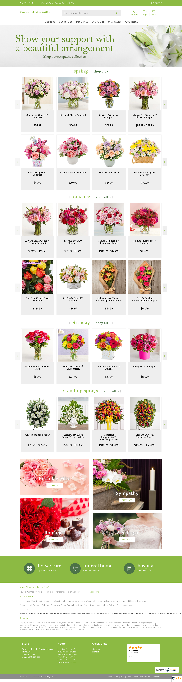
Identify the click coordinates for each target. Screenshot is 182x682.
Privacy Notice (126, 677)
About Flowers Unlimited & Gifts (35, 587)
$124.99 (37, 308)
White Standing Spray (37, 435)
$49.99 (37, 182)
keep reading (93, 592)
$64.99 (109, 308)
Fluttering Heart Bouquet (37, 173)
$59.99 (73, 182)
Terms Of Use (113, 677)
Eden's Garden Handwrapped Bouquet (145, 299)
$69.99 (109, 125)
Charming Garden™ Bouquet (37, 116)
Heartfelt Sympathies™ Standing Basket (109, 437)
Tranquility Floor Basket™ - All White (73, 436)
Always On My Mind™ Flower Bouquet (144, 116)
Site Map (156, 677)
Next (165, 104)
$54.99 (109, 182)
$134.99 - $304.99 (144, 445)
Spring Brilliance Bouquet (109, 116)
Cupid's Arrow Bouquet (73, 172)
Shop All (100, 71)
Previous (17, 104)
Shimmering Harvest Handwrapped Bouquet (109, 299)
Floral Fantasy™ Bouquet (73, 241)
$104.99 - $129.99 (109, 251)
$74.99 (73, 376)
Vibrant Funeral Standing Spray (145, 436)
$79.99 (145, 182)
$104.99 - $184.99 (109, 445)
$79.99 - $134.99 (37, 445)
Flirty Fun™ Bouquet (144, 366)
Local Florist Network (142, 677)
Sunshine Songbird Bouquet (145, 173)
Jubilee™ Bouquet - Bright (109, 367)
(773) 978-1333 (30, 3)
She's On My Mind (109, 172)
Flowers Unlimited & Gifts (35, 12)
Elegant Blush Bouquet (73, 115)
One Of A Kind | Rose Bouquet (37, 299)
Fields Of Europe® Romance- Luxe (109, 241)
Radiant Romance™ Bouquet (145, 241)
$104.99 (144, 251)
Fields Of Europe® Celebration (73, 367)
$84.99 (37, 125)
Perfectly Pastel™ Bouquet (73, 299)
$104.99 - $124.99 (73, 445)
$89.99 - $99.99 (145, 125)
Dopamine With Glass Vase (37, 367)
